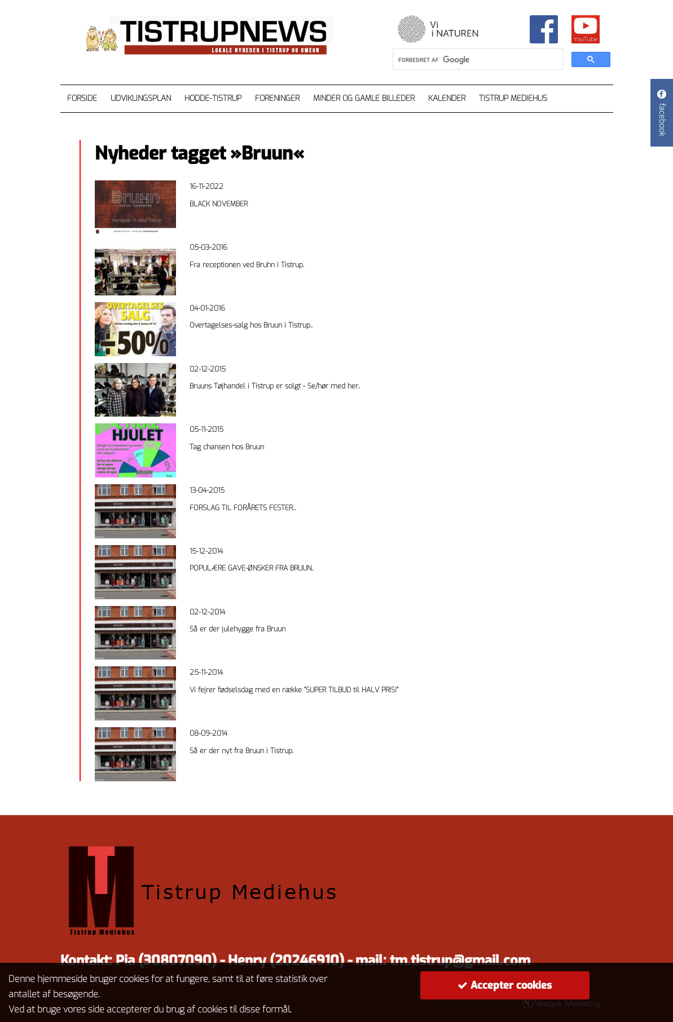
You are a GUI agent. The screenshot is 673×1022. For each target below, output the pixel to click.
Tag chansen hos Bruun (227, 447)
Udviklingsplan (141, 98)
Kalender (446, 98)
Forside (82, 98)
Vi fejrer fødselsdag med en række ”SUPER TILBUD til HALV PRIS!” (294, 689)
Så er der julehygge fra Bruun (237, 629)
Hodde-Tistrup (212, 98)
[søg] (477, 59)
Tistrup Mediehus (513, 98)
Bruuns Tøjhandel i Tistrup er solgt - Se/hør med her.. (275, 386)
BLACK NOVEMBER (219, 204)
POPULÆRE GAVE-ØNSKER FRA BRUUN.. (252, 568)
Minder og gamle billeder (364, 98)
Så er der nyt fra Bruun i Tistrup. (241, 750)
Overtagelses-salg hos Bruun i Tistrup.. (251, 325)
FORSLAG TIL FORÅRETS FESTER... (243, 507)
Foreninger (277, 98)
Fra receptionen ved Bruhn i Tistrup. (247, 264)
